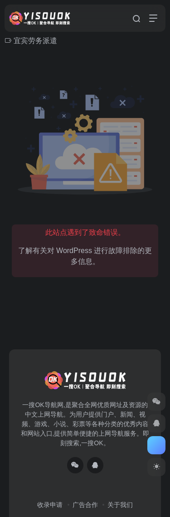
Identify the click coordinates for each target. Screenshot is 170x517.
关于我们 (120, 504)
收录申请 (50, 504)
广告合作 (85, 504)
